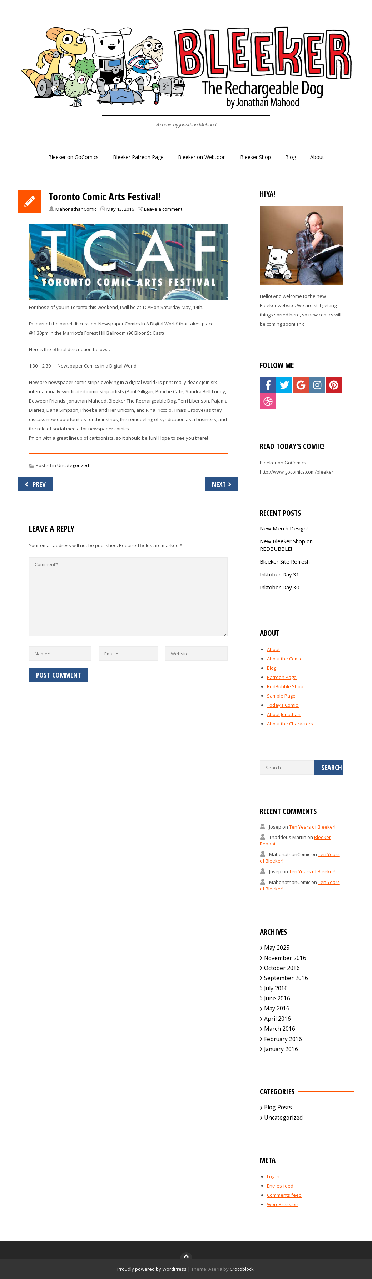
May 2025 (276, 947)
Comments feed (284, 1195)
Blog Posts (278, 1107)
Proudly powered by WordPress (152, 1269)
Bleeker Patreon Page (138, 157)
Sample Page (281, 696)
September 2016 (286, 978)
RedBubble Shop (285, 686)
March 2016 (279, 1029)
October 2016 (282, 968)
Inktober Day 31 (279, 574)
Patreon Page (282, 677)
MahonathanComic (75, 209)
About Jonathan (284, 714)
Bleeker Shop (255, 157)
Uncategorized (73, 465)
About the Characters (290, 723)
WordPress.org (283, 1204)
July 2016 (276, 988)
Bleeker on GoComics (73, 157)
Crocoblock (242, 1269)
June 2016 (277, 998)
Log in (273, 1176)
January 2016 (281, 1049)
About (317, 157)
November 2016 (285, 958)
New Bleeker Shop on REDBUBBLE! (286, 545)
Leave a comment (163, 209)
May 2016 (276, 1008)
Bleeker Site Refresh (285, 561)
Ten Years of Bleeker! (312, 826)
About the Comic (284, 658)
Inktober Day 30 (279, 587)
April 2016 (277, 1019)
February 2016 (283, 1039)
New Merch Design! (284, 528)
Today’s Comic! (283, 705)
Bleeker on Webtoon (202, 157)
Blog (290, 157)
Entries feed (280, 1186)
